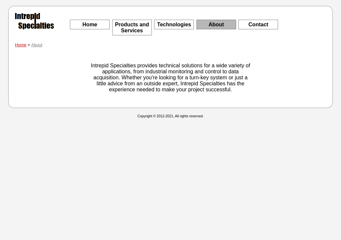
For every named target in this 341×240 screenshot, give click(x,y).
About (216, 24)
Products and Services (132, 27)
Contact (258, 24)
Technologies (174, 24)
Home (90, 24)
